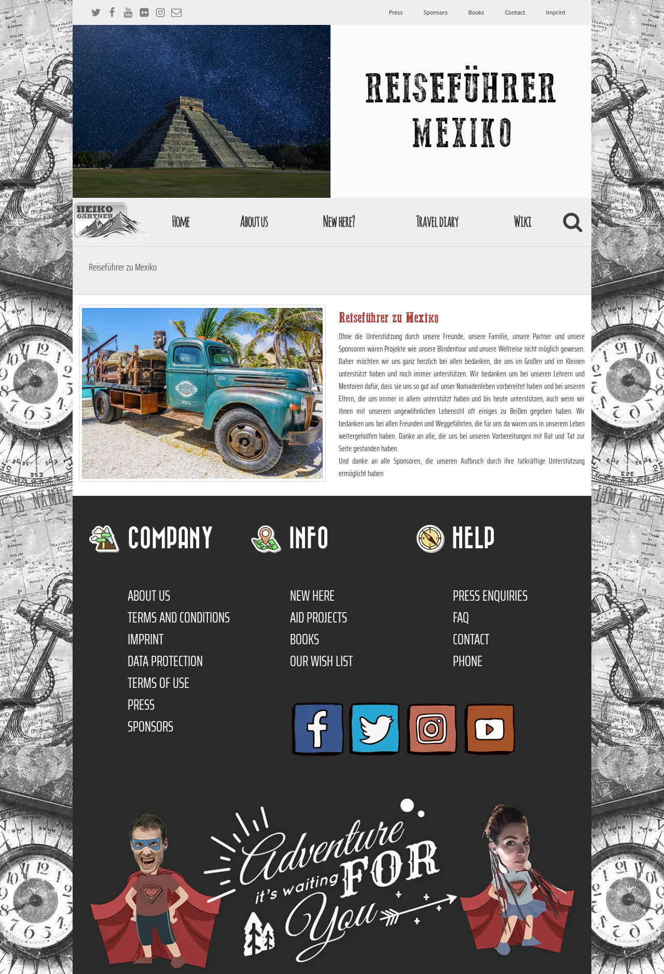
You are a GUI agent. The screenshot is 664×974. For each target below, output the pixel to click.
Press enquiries (490, 595)
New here (312, 595)
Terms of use (158, 683)
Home (180, 221)
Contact (515, 12)
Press (396, 12)
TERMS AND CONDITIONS (179, 617)
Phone (467, 661)
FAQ (461, 617)
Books (476, 12)
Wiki (522, 221)
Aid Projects (318, 617)
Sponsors (435, 12)
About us (254, 221)
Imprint (555, 12)
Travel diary (437, 221)
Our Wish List (321, 661)
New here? (338, 221)
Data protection (165, 661)
